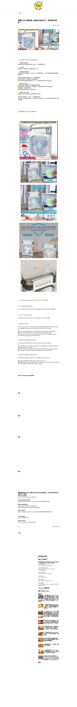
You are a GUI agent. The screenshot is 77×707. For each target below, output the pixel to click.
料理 (58, 503)
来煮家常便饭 (54, 501)
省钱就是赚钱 (64, 528)
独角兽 (53, 473)
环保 (55, 486)
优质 (65, 559)
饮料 (63, 555)
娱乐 (42, 13)
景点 (61, 494)
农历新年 (68, 517)
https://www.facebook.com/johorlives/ (14, 504)
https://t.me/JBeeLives (10, 515)
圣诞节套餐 (63, 530)
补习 (55, 465)
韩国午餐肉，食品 (54, 480)
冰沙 (65, 463)
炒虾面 (70, 465)
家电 (9, 525)
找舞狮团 (62, 566)
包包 (52, 461)
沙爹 (62, 524)
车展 (52, 467)
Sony (68, 591)
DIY (62, 576)
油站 (55, 561)
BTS (61, 574)
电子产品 (62, 471)
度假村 (59, 473)
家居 (32, 13)
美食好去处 (53, 511)
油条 (52, 561)
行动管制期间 (56, 549)
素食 (65, 534)
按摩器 (64, 459)
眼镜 (57, 553)
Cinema (69, 574)
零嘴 (63, 503)
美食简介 (57, 511)
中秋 (58, 570)
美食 (20, 13)
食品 (52, 532)
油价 (68, 559)
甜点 (52, 538)
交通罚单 (68, 490)
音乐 (55, 555)
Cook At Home (54, 576)
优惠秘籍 (62, 559)
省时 (56, 530)
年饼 (52, 517)
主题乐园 (65, 570)
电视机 (55, 471)
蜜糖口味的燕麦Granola (56, 513)
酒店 (67, 494)
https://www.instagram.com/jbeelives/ (14, 495)
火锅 (63, 486)
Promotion (54, 589)
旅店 (66, 503)
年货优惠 (59, 517)
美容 (57, 509)
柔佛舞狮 (53, 524)
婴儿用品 (53, 557)
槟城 (55, 463)
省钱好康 (59, 528)
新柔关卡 (53, 547)
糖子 (66, 536)
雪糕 (69, 551)
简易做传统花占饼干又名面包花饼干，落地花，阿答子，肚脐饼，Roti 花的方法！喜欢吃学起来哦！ (64, 89)
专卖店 (55, 572)
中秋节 (61, 570)
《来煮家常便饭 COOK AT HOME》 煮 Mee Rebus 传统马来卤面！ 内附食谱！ (64, 95)
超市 (67, 465)
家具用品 (56, 490)
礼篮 (70, 501)
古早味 (53, 478)
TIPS (60, 593)
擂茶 (63, 501)
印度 (65, 555)
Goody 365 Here (61, 580)
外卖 (63, 538)
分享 (65, 473)
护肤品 (70, 484)
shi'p (60, 591)
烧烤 (70, 524)
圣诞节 (60, 530)
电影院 (59, 471)
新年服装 (61, 545)
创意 (69, 467)
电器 (52, 471)
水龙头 (55, 534)
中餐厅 (53, 570)
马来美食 (67, 505)
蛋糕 (68, 469)
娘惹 (62, 517)
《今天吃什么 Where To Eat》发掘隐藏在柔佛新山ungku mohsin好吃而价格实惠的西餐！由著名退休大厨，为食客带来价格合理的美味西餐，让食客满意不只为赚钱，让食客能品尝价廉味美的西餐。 (61, 76)
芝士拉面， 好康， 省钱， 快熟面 (60, 568)
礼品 (52, 503)
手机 (66, 532)
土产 (57, 538)
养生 (60, 553)
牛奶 (65, 517)
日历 (60, 522)
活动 (61, 486)
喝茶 (58, 484)
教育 (52, 492)
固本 (55, 478)
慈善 (55, 469)
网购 (15, 525)
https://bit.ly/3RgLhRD (17, 109)
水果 (52, 534)
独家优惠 (69, 471)
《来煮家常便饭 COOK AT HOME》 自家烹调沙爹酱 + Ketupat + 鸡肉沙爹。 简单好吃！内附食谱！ (64, 113)
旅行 (69, 503)
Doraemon (67, 576)
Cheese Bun (65, 574)
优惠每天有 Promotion (55, 559)
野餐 (63, 553)
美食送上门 (62, 511)
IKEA (66, 582)
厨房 (64, 467)
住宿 (52, 572)
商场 (67, 524)
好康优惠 (6, 525)
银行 (60, 555)
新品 (69, 545)
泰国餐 (58, 536)
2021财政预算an (56, 459)
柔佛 (63, 522)
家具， (53, 490)
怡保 (68, 553)
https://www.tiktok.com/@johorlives (14, 520)
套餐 (69, 536)
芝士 (68, 566)
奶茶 (69, 515)
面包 (68, 513)
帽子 (52, 509)
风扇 (68, 473)
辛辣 (52, 545)
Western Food (54, 595)
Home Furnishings (60, 582)
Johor (69, 582)
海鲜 (66, 478)
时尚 (67, 530)
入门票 (59, 524)
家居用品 (12, 525)
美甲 (55, 509)
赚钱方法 (64, 572)
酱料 (65, 490)
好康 (55, 482)
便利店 (70, 461)
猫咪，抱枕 (67, 507)
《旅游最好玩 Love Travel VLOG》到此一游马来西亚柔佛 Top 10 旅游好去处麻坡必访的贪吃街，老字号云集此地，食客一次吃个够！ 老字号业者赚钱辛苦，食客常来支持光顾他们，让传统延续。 (61, 60)
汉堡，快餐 (65, 480)
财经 (35, 13)
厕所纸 (61, 465)
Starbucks (56, 593)
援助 (67, 561)
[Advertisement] (26, 401)
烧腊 (52, 526)
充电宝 (59, 467)
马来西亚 (53, 507)
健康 (62, 490)
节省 (57, 492)
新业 (65, 547)
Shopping (64, 591)
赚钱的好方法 (60, 572)
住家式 (69, 570)
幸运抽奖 (63, 549)
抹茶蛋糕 (61, 515)
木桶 (67, 515)
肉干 (56, 524)
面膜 (52, 515)
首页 (7, 13)
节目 (55, 492)
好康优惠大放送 (54, 484)
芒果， (63, 507)
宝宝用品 (55, 461)
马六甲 (57, 507)
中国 (55, 570)
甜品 (55, 538)
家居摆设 (63, 488)
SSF (52, 593)
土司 (60, 538)
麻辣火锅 (60, 505)
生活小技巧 (60, 526)
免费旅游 (65, 513)
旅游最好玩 (56, 505)
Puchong (59, 589)
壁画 (67, 461)
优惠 (17, 13)
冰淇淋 (63, 463)
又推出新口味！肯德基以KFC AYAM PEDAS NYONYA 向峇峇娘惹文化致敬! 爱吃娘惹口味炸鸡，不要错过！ (64, 83)
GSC (65, 580)
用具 (59, 557)
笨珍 (64, 461)
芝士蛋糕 (53, 568)
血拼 (52, 553)
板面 (66, 459)
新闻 (14, 13)
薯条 (69, 532)
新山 (56, 547)
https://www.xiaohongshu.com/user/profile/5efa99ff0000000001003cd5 (22, 510)
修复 (67, 549)
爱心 (60, 459)
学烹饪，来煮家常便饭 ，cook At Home (58, 551)
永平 (56, 557)
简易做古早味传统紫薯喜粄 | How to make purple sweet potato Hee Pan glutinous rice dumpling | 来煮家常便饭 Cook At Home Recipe (64, 119)
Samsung (56, 591)
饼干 (68, 463)
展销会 (28, 13)
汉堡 (61, 480)
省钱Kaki (53, 530)
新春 (55, 545)
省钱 (56, 528)
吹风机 (53, 469)
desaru (59, 576)
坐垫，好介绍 (54, 574)
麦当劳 (60, 507)
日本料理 (53, 522)
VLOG (67, 593)
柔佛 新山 (66, 522)
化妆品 (53, 486)
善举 (65, 524)
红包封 (64, 484)
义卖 (52, 555)
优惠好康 (65, 557)
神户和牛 (55, 526)
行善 (60, 549)
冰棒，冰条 (58, 463)
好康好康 (63, 482)
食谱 (55, 532)
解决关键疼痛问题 (62, 492)
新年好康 (65, 545)
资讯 (10, 13)
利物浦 (55, 503)
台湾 (70, 534)
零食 (61, 503)
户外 (67, 484)
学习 (66, 551)
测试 (64, 465)
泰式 (61, 536)
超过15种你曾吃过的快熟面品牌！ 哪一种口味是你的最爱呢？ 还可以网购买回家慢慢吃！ (64, 101)
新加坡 (58, 545)
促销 (58, 469)
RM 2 (63, 589)
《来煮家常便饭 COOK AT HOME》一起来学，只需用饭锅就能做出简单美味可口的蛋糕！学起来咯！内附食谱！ (64, 68)
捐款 (69, 494)
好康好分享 (59, 482)
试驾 (60, 532)
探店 (63, 536)
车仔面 (55, 467)
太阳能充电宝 (54, 536)
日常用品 (57, 522)
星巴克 (69, 547)
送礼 (62, 534)
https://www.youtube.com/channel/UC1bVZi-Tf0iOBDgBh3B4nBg (20, 499)
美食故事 (67, 509)
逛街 (61, 478)
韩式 (59, 480)
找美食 (59, 566)
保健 (59, 461)
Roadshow (67, 589)
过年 (63, 478)
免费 (61, 513)
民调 (55, 515)
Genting (59, 578)
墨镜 (64, 515)
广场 (58, 478)
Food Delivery (54, 578)
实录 (70, 530)
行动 (52, 549)
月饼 (69, 561)
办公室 (70, 459)
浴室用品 (63, 561)
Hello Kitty (54, 582)
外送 (65, 538)
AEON (58, 574)
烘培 (61, 484)
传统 (67, 467)
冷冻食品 (67, 501)
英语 (68, 555)
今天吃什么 (53, 494)
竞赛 (64, 494)
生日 (67, 526)
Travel (63, 593)
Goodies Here (54, 580)
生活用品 (64, 526)
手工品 (63, 532)
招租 (55, 566)
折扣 (65, 566)
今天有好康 (58, 494)
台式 (67, 534)
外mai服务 (69, 538)
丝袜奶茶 (59, 534)
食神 (57, 532)
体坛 (39, 13)
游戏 (57, 561)
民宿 (57, 515)
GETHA (64, 578)
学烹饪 (70, 549)
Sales (53, 591)
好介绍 (53, 482)
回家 (58, 486)
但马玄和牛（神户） (63, 469)
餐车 (58, 465)
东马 (65, 471)
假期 (59, 490)
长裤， (53, 566)
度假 (55, 473)
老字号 (61, 501)
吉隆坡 (69, 486)
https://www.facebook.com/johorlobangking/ (16, 505)
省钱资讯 (69, 528)
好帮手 (69, 480)
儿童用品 (62, 473)
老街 (57, 501)
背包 (61, 461)
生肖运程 (53, 528)
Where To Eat (60, 595)
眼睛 (55, 553)
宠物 (61, 467)
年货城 (55, 517)
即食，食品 (53, 488)
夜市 (65, 553)
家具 (70, 488)
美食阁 (63, 509)
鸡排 (66, 486)
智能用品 (68, 568)
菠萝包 (53, 465)
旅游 (24, 13)
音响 (57, 555)
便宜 (52, 463)
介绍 (67, 492)
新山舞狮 (59, 547)
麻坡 (63, 505)
